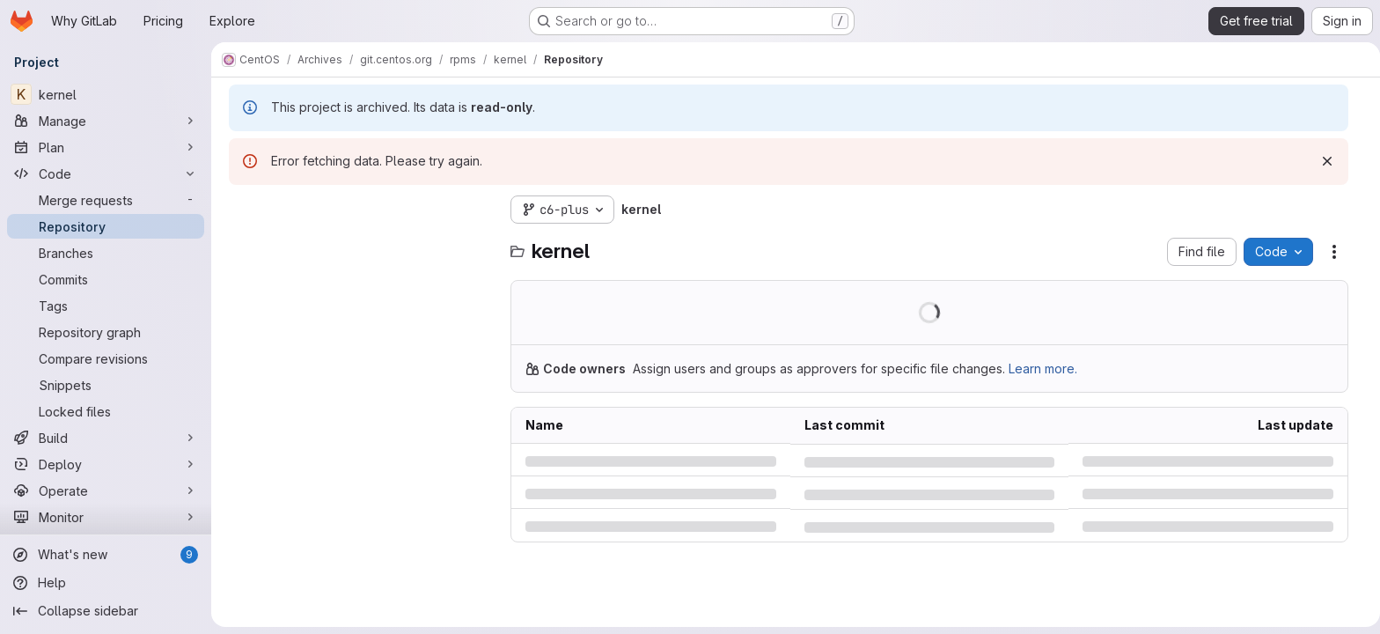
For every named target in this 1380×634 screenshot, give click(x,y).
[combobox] (358, 244)
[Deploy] (105, 464)
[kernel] (105, 94)
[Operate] (105, 490)
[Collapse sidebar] (105, 611)
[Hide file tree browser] (240, 209)
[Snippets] (105, 384)
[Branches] (105, 252)
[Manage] (105, 120)
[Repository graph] (105, 332)
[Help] (105, 583)
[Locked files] (105, 411)
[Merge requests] (105, 200)
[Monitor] (105, 517)
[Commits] (105, 279)
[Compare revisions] (105, 358)
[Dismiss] (1324, 161)
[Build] (105, 437)
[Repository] (105, 226)
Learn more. (1040, 368)
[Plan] (105, 147)
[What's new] (105, 554)
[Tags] (105, 305)
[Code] (105, 173)
